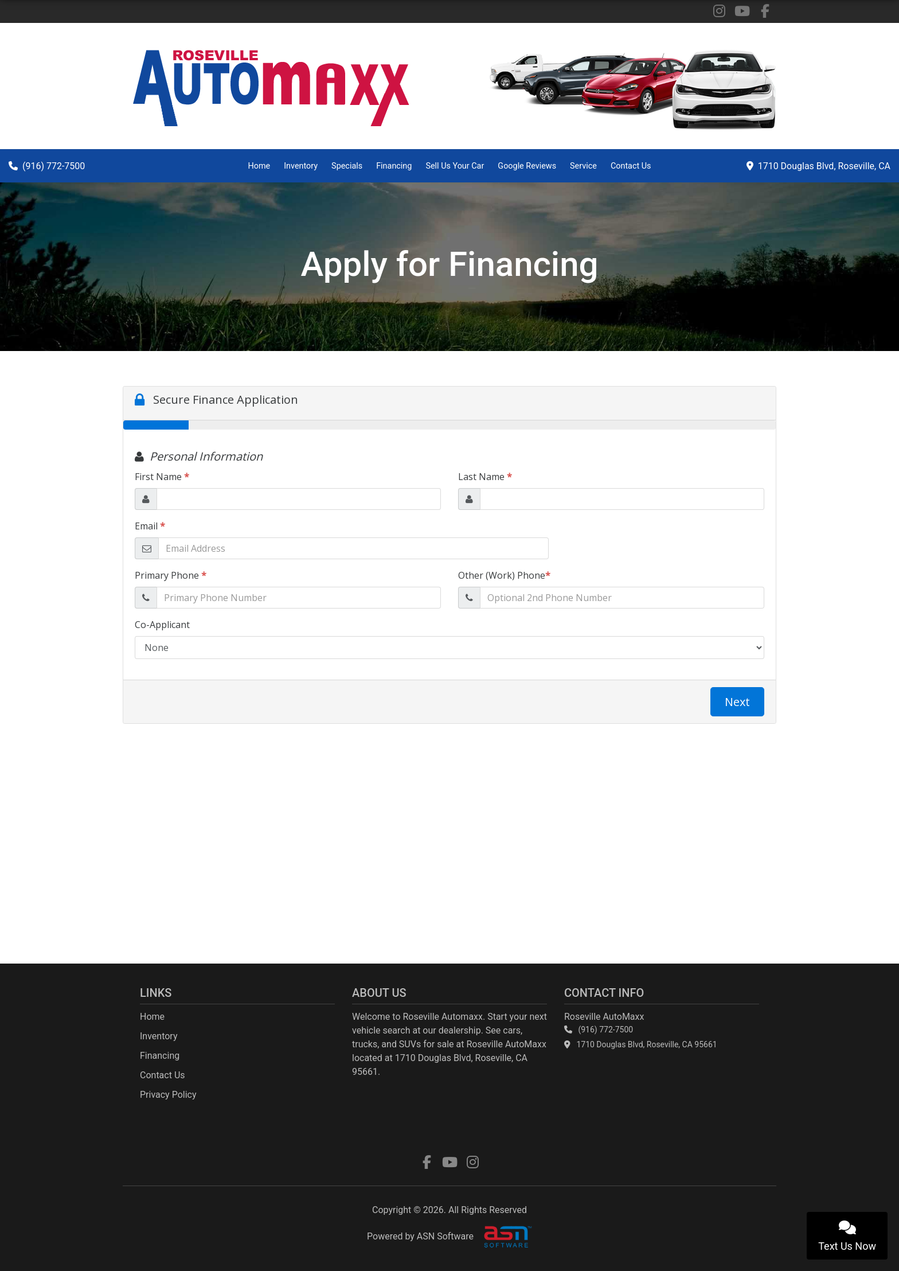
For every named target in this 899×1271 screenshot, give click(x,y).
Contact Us (631, 166)
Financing (394, 166)
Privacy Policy (168, 1094)
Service (583, 166)
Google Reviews (527, 166)
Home (259, 166)
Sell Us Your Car (454, 166)
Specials (346, 166)
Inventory (301, 166)
